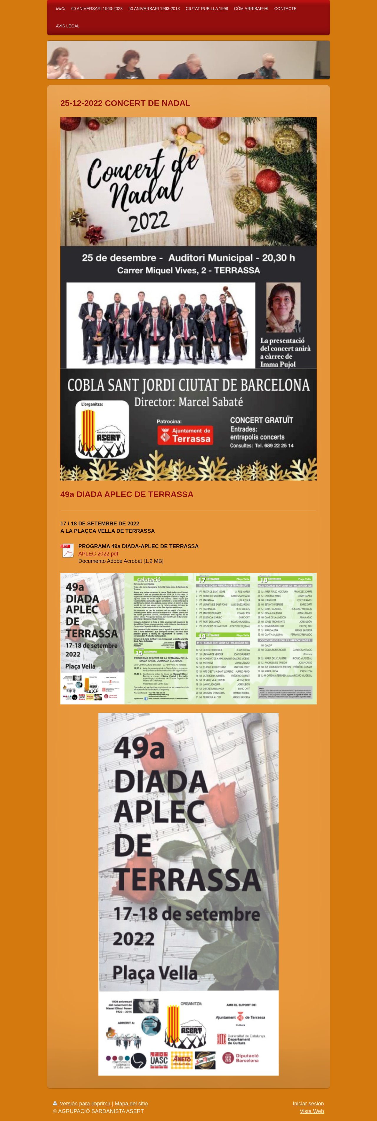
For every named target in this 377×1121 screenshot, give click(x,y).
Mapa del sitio (131, 1104)
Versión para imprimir (82, 1104)
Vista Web (312, 1111)
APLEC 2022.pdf (98, 554)
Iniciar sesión (308, 1104)
